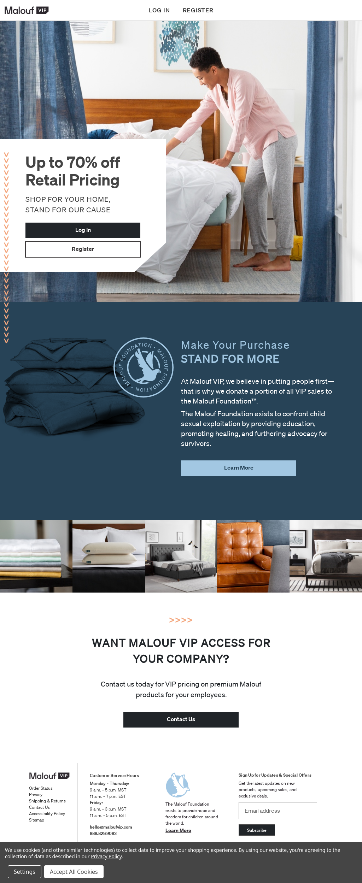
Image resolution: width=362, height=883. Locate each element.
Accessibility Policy (47, 814)
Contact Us (39, 807)
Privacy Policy (106, 856)
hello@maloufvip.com (111, 827)
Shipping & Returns (47, 801)
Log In (83, 229)
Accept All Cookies (74, 872)
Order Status (41, 788)
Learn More (178, 830)
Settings (24, 872)
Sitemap (36, 820)
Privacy (35, 794)
